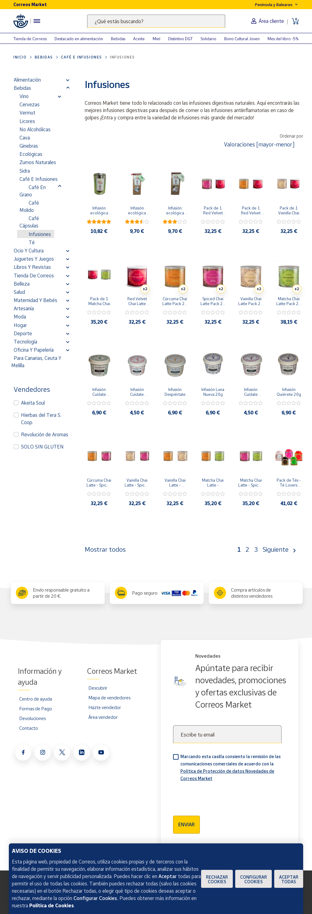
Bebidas (118, 38)
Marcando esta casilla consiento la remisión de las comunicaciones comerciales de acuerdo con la (230, 767)
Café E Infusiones (81, 57)
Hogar (20, 325)
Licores (27, 121)
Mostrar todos (105, 549)
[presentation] (219, 796)
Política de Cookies (51, 905)
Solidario (208, 38)
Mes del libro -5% (283, 38)
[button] (67, 79)
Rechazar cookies (217, 879)
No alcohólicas (35, 129)
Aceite (139, 38)
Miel (156, 38)
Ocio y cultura (29, 251)
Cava (25, 138)
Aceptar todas (288, 879)
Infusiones (40, 234)
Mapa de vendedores (109, 697)
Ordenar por (291, 136)
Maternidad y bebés (35, 300)
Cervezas (30, 104)
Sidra (25, 171)
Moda (20, 317)
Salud (19, 292)
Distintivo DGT (180, 38)
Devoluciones (32, 718)
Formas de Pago (35, 708)
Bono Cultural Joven (242, 38)
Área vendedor (103, 717)
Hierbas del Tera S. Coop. (41, 418)
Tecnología (25, 342)
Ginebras (29, 146)
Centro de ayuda (35, 698)
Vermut (27, 113)
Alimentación (27, 80)
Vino (24, 96)
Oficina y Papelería (34, 350)
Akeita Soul (33, 403)
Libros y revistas (32, 267)
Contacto (28, 728)
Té (32, 242)
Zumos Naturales (38, 162)
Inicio (20, 57)
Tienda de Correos (30, 38)
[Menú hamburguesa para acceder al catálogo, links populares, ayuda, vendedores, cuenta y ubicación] (37, 21)
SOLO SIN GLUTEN (42, 447)
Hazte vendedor (104, 707)
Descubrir (97, 688)
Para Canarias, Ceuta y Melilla (36, 361)
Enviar (186, 824)
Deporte (23, 333)
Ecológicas (31, 154)
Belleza (22, 284)
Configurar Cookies (253, 879)
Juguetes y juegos (34, 259)
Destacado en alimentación (79, 38)
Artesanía (24, 308)
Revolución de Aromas (44, 434)
